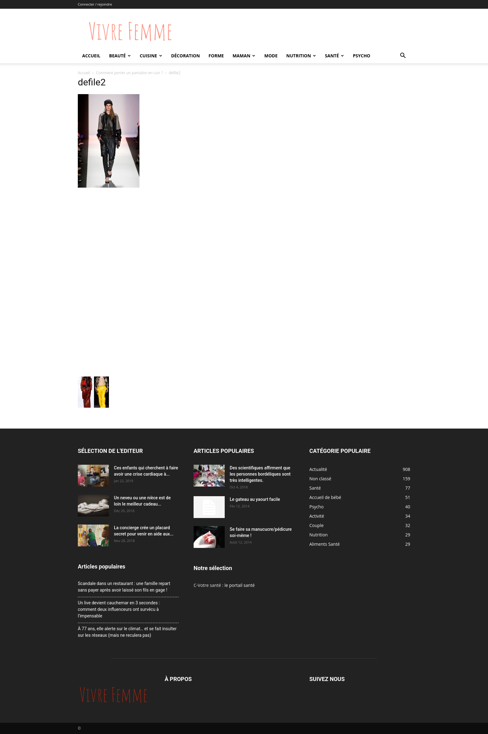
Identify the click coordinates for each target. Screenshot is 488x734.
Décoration (185, 56)
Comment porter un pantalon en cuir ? (129, 72)
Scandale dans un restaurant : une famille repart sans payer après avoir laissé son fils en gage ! (124, 586)
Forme (216, 56)
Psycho (361, 56)
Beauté (119, 56)
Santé (334, 56)
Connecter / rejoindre (95, 4)
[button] (402, 56)
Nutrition (301, 56)
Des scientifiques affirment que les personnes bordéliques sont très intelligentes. (260, 474)
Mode (271, 56)
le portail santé (239, 585)
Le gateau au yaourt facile (255, 499)
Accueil (91, 56)
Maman (243, 56)
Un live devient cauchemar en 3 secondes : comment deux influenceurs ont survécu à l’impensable (119, 609)
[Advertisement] (186, 236)
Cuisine (151, 56)
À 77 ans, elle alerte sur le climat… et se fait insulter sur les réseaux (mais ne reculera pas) (127, 632)
